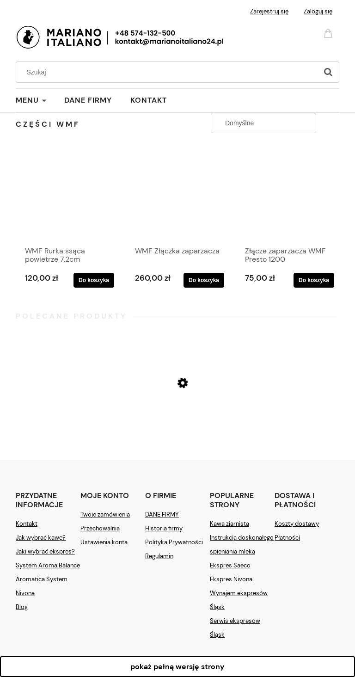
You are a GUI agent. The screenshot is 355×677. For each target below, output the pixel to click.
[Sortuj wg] (263, 123)
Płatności (287, 538)
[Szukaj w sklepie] (169, 72)
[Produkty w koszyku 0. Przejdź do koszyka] (329, 33)
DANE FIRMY (162, 514)
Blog (22, 607)
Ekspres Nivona (231, 579)
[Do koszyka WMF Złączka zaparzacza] (204, 280)
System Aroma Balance (48, 565)
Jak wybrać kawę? (41, 538)
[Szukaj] (328, 72)
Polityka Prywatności (174, 542)
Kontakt (26, 524)
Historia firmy (164, 528)
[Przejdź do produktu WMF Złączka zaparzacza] (177, 196)
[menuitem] (40, 100)
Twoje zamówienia (105, 514)
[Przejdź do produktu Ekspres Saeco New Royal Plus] (177, 418)
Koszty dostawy (297, 524)
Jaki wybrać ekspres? (45, 551)
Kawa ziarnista (229, 524)
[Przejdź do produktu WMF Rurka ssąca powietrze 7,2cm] (67, 196)
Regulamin (159, 556)
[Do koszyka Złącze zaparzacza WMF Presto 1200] (314, 280)
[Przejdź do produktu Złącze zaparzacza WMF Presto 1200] (287, 196)
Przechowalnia (100, 528)
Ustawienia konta (104, 542)
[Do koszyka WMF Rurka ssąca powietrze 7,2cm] (93, 280)
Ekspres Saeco (230, 565)
